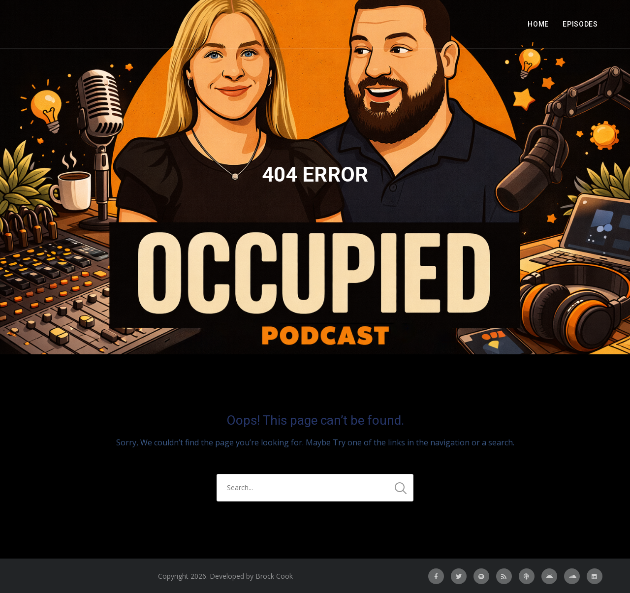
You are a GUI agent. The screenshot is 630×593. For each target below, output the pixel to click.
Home (538, 24)
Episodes (580, 24)
